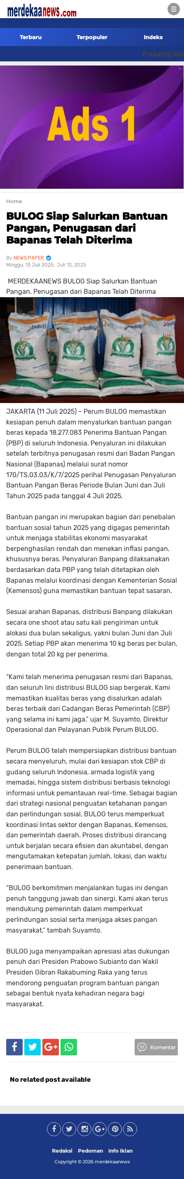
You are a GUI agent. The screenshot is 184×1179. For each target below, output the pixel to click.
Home (14, 201)
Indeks (153, 37)
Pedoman (90, 1151)
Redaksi (62, 1151)
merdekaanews (112, 1162)
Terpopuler (92, 37)
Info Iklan (120, 1151)
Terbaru (31, 37)
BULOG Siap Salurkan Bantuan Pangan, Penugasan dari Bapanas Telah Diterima (87, 228)
